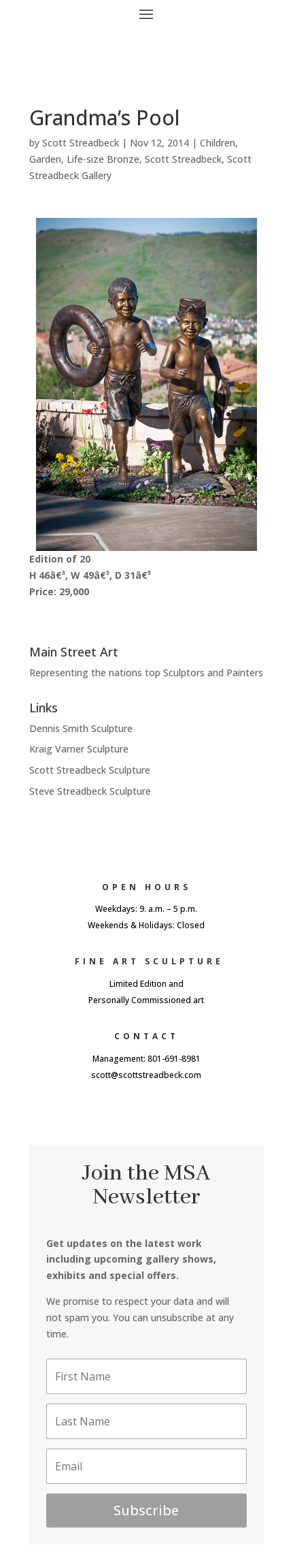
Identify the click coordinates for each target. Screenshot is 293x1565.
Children (217, 142)
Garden (45, 159)
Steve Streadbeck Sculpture (90, 791)
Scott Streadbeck (80, 142)
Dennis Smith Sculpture (81, 728)
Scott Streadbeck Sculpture (89, 769)
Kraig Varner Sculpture (78, 748)
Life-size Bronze (103, 159)
